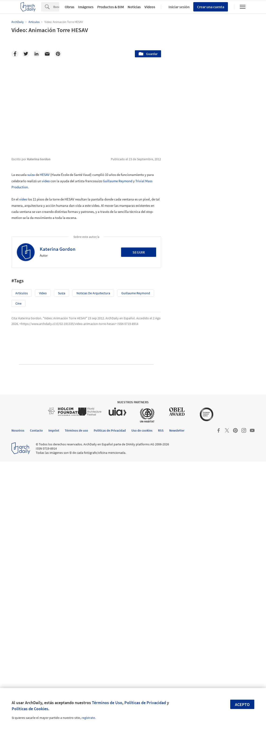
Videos (149, 7)
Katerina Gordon (57, 249)
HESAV (45, 174)
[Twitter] (25, 53)
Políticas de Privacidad (145, 702)
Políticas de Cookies (30, 708)
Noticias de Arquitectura (93, 293)
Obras (69, 7)
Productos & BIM (110, 7)
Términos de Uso (107, 702)
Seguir (139, 252)
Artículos (21, 293)
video (46, 181)
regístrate (88, 718)
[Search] (56, 6)
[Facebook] (14, 53)
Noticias (134, 7)
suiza (31, 174)
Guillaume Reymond (117, 181)
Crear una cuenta (210, 6)
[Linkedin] (36, 53)
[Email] (47, 53)
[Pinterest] (57, 53)
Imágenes (85, 7)
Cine (18, 303)
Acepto (242, 704)
